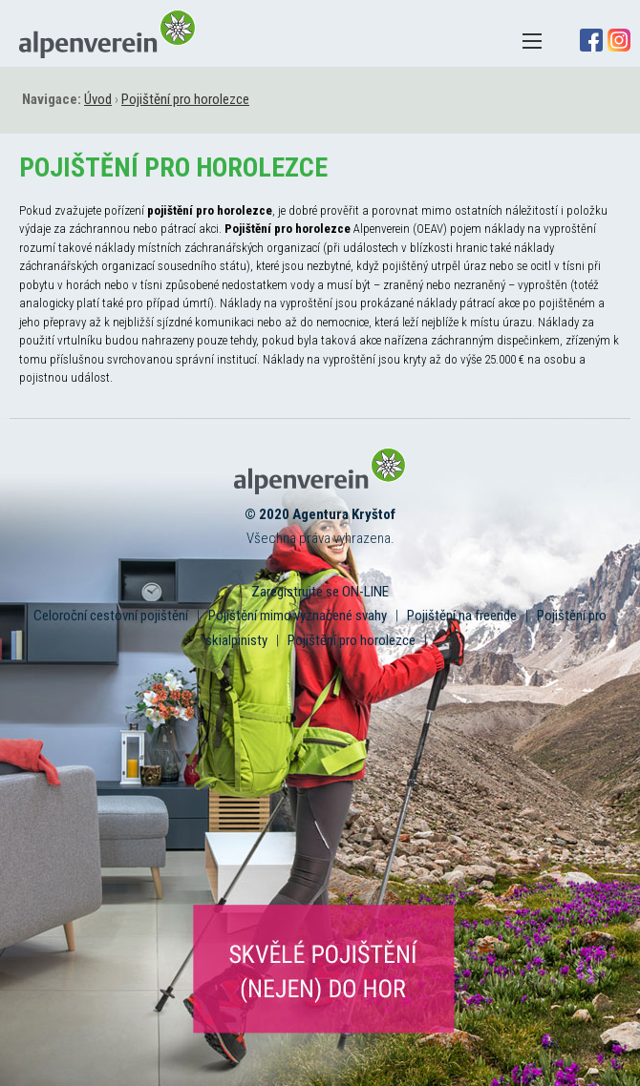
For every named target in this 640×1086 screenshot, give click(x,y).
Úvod (98, 99)
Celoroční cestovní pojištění (110, 615)
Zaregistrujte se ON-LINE (320, 591)
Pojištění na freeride (462, 615)
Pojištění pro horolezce (352, 640)
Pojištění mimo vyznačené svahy (297, 615)
